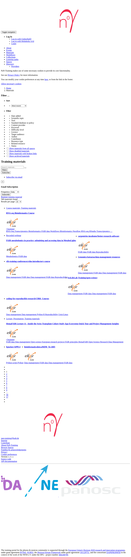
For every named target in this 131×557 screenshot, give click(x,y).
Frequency (5, 192)
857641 (23, 552)
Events (9, 50)
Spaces (9, 62)
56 (7, 395)
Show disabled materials (17, 151)
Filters (4, 170)
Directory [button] (10, 64)
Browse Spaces (7, 447)
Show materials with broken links (21, 153)
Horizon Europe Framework (48, 552)
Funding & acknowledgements (13, 450)
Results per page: (8, 201)
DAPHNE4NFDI (113, 552)
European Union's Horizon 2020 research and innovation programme (96, 550)
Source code (6, 459)
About (8, 48)
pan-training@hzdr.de (10, 438)
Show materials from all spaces (20, 148)
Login (13, 44)
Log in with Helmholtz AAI (22, 41)
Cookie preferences (9, 454)
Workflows (10, 55)
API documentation (9, 461)
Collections (11, 57)
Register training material (11, 197)
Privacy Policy (14, 75)
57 (7, 397)
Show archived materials (18, 156)
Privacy (4, 452)
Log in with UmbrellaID (21, 39)
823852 (30, 552)
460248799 (63, 555)
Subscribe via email (14, 177)
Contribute (5, 443)
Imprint (4, 440)
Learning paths (12, 59)
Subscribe (6, 173)
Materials (10, 52)
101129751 (84, 552)
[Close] (2, 181)
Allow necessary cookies (11, 84)
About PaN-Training (9, 445)
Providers (15, 66)
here (46, 79)
